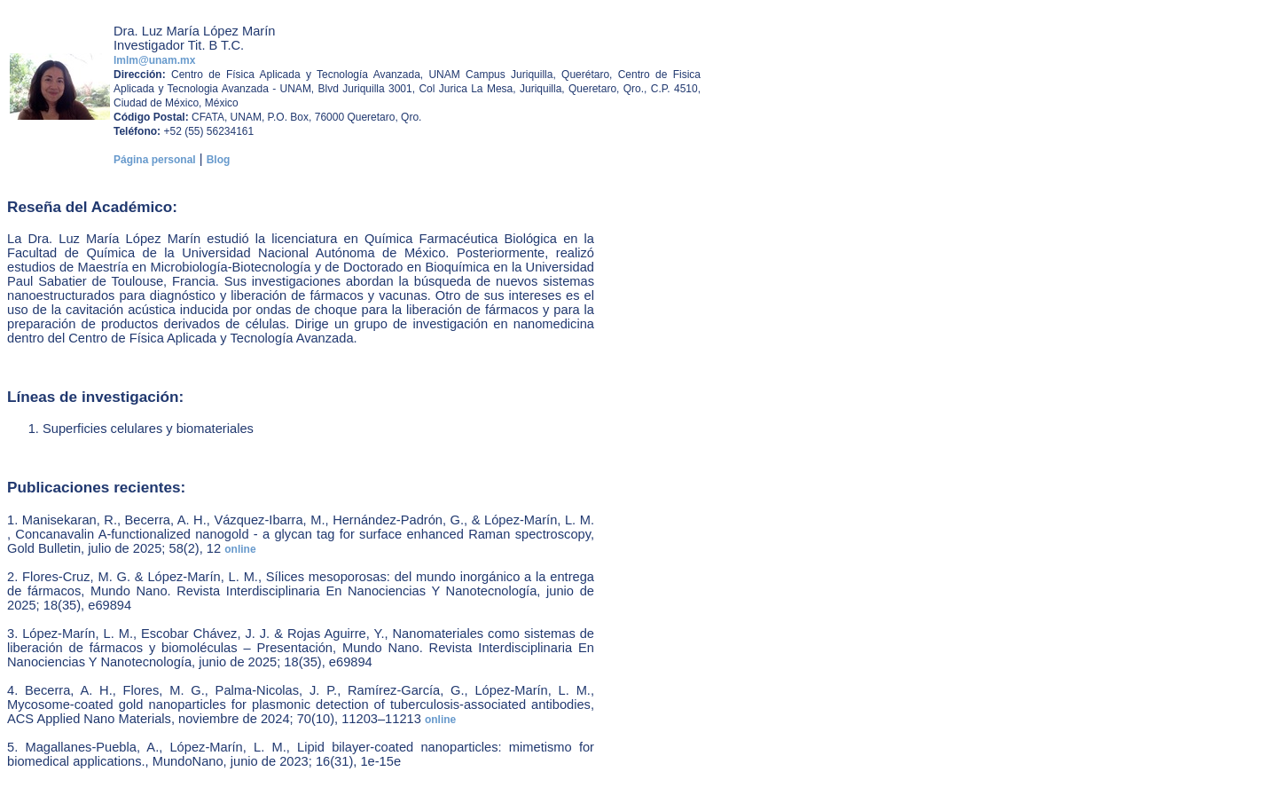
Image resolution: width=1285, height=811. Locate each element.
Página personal (155, 160)
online (239, 549)
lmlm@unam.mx (154, 60)
